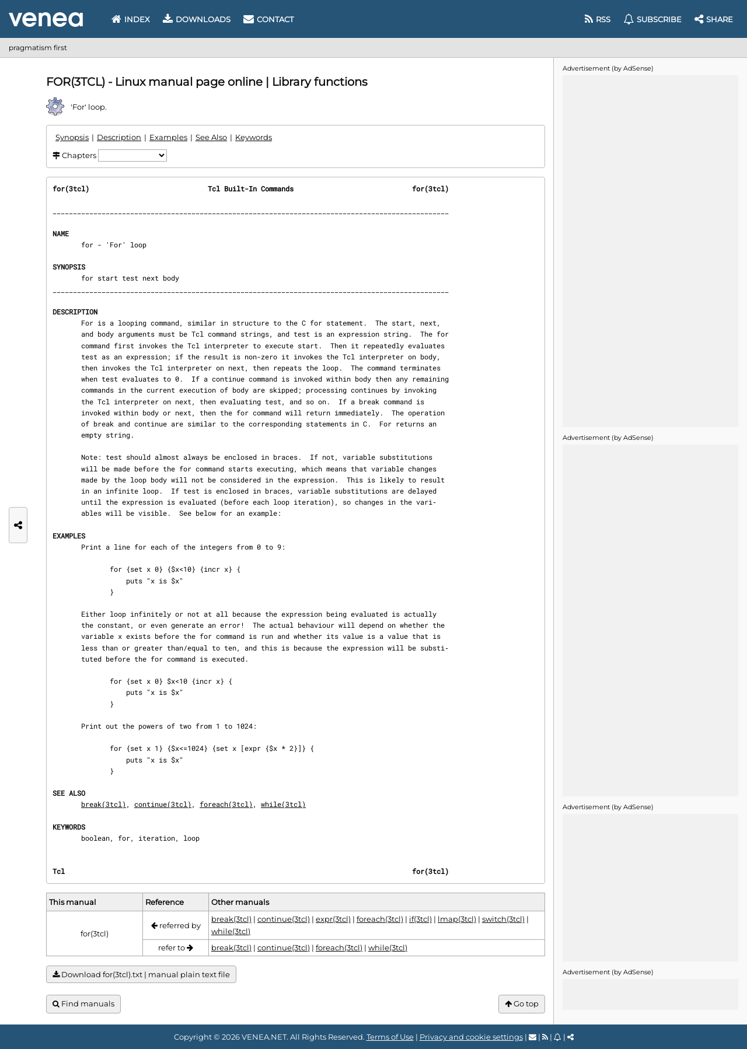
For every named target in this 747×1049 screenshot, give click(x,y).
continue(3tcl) (162, 804)
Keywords (253, 137)
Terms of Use (390, 1036)
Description (119, 137)
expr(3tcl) (333, 919)
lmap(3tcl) (457, 919)
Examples (168, 137)
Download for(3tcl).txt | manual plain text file (141, 974)
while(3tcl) (283, 804)
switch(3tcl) (503, 919)
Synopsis (72, 137)
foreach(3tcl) (226, 804)
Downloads (197, 19)
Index (130, 19)
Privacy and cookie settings (471, 1036)
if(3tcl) (420, 919)
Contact (268, 19)
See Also (211, 137)
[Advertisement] (650, 250)
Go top (522, 1004)
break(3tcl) (103, 804)
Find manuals (83, 1004)
